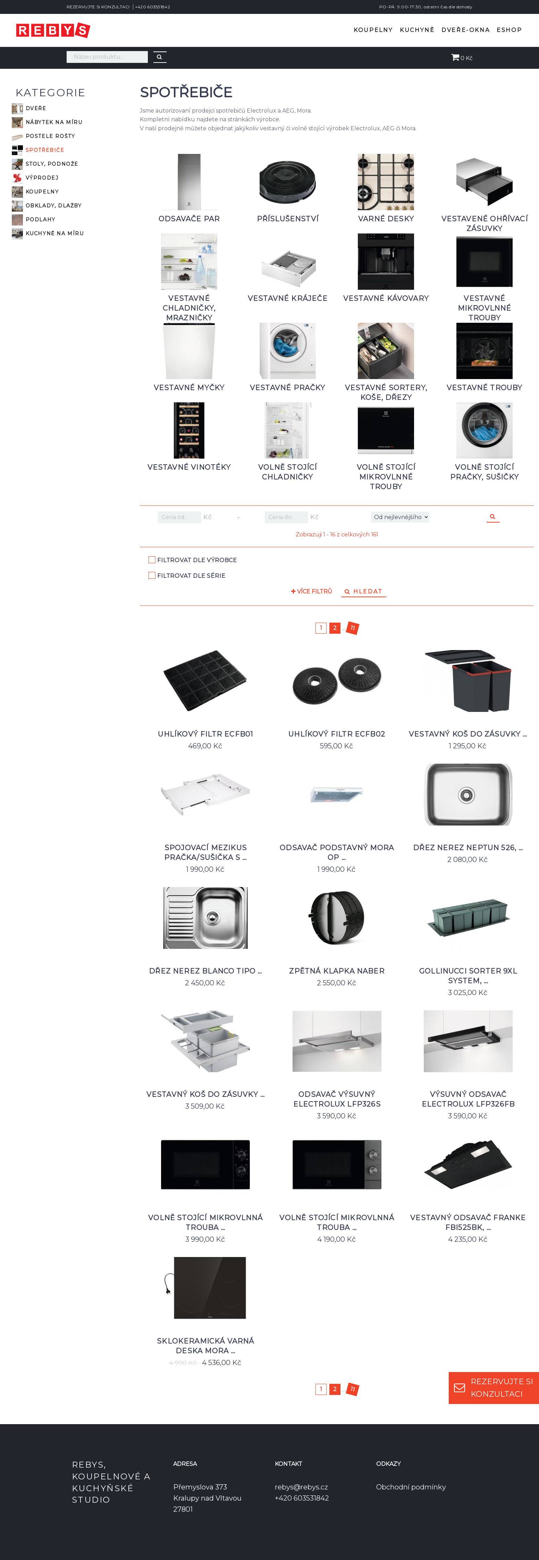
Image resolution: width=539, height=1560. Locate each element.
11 (353, 628)
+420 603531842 (152, 6)
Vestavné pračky (288, 388)
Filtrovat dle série (191, 576)
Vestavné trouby (485, 388)
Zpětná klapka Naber (336, 971)
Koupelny (373, 30)
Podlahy (34, 219)
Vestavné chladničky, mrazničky (189, 308)
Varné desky (386, 219)
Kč (185, 517)
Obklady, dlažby (47, 206)
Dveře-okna (465, 30)
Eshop (509, 30)
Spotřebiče (38, 150)
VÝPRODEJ (35, 178)
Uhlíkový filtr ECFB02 (336, 734)
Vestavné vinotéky (189, 467)
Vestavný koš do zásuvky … (468, 734)
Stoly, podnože (45, 164)
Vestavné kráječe (288, 298)
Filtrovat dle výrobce (197, 560)
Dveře (29, 108)
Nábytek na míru (47, 122)
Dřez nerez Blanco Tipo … (205, 971)
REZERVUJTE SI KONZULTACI (98, 6)
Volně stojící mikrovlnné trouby (386, 477)
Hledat (364, 591)
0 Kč (462, 58)
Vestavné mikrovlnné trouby (485, 308)
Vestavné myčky (189, 388)
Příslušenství (288, 219)
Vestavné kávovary (386, 298)
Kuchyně (417, 30)
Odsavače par (189, 219)
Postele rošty (43, 136)
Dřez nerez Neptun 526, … (468, 848)
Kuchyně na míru (48, 233)
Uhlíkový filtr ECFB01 (205, 734)
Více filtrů (311, 592)
